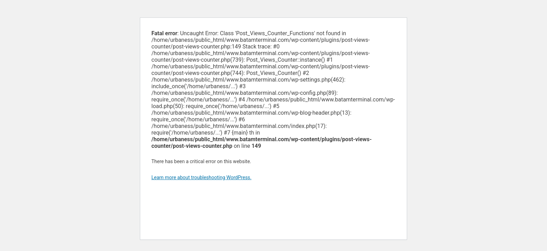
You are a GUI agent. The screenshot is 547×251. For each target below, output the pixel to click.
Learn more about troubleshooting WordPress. (201, 177)
